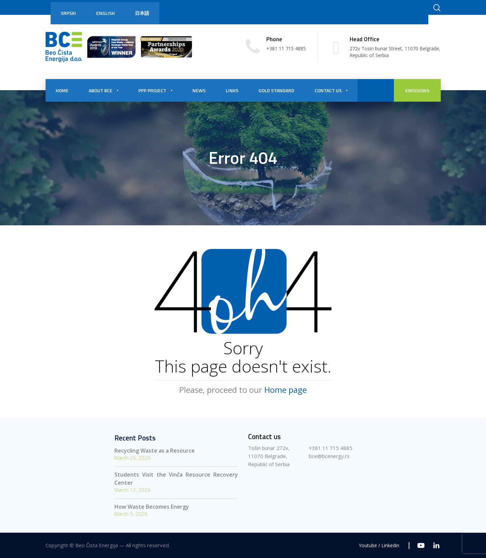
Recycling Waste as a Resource (154, 450)
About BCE (100, 90)
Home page (285, 389)
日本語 (142, 13)
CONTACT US (328, 90)
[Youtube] (421, 545)
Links (232, 90)
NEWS (199, 90)
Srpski (68, 13)
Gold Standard (276, 90)
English (105, 13)
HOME (62, 90)
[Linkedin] (436, 545)
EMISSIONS (417, 90)
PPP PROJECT (152, 90)
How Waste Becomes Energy (151, 506)
